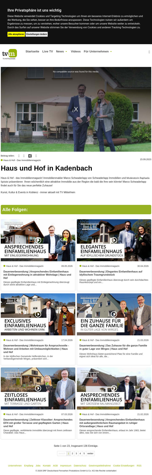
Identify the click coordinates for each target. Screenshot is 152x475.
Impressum (65, 465)
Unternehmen (15, 465)
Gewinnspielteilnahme (100, 465)
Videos (76, 51)
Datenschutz (80, 465)
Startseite (32, 51)
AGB (55, 465)
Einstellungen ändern (36, 34)
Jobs (38, 465)
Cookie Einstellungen (123, 465)
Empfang (28, 465)
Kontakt (47, 465)
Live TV (47, 51)
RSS (139, 465)
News (60, 51)
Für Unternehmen (96, 51)
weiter (90, 453)
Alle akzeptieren (16, 34)
